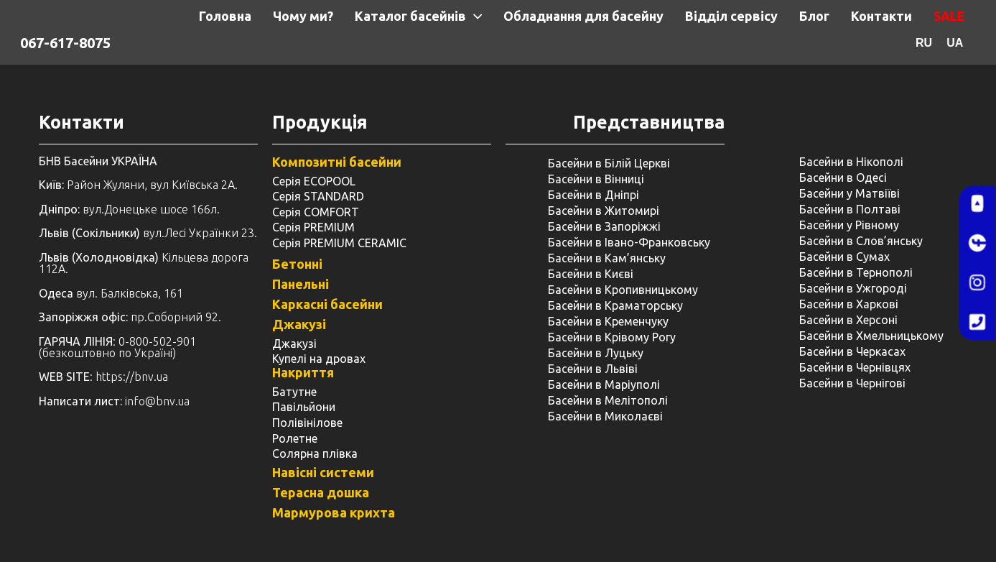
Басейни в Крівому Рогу (612, 337)
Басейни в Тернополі (856, 272)
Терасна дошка (320, 492)
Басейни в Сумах (844, 256)
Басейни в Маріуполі (604, 384)
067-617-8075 (65, 42)
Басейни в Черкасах (852, 351)
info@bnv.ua (157, 401)
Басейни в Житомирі (603, 210)
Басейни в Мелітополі (608, 400)
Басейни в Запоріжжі (604, 226)
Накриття (303, 372)
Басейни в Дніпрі (593, 194)
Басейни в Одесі (843, 177)
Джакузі (299, 324)
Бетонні (297, 264)
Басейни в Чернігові (852, 383)
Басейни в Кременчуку (608, 321)
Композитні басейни (336, 162)
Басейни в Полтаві (849, 209)
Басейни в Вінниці (596, 178)
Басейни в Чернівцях (855, 367)
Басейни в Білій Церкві (609, 163)
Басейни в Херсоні (848, 319)
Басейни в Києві (590, 273)
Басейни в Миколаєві (605, 416)
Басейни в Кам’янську (607, 258)
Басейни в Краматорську (615, 305)
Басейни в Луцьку (595, 352)
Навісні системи (323, 472)
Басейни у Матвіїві (849, 193)
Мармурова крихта (333, 512)
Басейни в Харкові (848, 304)
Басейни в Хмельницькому (871, 335)
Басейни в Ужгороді (853, 288)
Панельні (300, 284)
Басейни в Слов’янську (861, 240)
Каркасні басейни (327, 304)
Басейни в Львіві (593, 368)
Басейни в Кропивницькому (623, 289)
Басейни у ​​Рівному (849, 224)
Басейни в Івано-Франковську (629, 242)
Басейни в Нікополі (851, 161)
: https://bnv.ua (103, 376)
